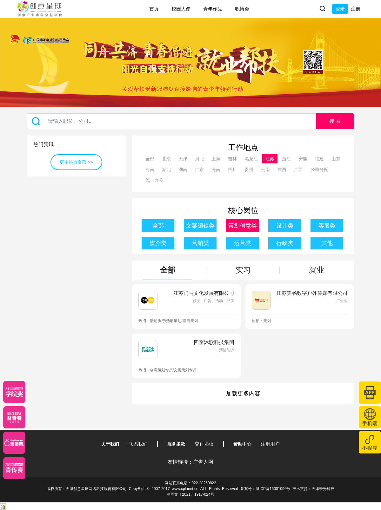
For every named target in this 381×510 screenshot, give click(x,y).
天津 (182, 158)
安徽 (302, 158)
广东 (199, 169)
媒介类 (158, 243)
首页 (154, 8)
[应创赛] (14, 443)
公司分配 (319, 169)
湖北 (166, 169)
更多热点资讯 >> (76, 162)
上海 (215, 158)
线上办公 (154, 180)
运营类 (242, 243)
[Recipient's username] (171, 121)
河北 (199, 158)
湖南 (182, 169)
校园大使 (180, 8)
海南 (215, 169)
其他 (327, 243)
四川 (232, 169)
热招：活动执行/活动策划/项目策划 (168, 321)
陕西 (281, 169)
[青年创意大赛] (14, 417)
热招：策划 (261, 321)
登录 (340, 8)
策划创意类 (242, 225)
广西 (298, 169)
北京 (166, 158)
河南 (149, 169)
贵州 (248, 169)
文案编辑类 (200, 225)
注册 (355, 8)
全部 (149, 158)
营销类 (200, 243)
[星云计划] (14, 392)
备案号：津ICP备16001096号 (265, 489)
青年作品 (212, 8)
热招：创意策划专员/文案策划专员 (167, 370)
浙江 (286, 158)
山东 (335, 158)
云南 (265, 169)
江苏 (269, 158)
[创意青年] (14, 468)
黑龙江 (251, 158)
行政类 (284, 243)
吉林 (232, 158)
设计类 (284, 225)
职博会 (242, 8)
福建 (319, 158)
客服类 (327, 225)
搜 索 (335, 121)
